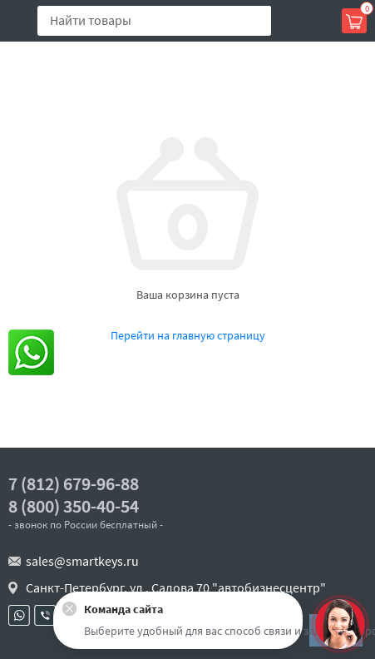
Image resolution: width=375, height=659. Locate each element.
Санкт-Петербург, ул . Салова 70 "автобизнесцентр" (176, 587)
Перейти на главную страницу (188, 335)
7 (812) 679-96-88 (73, 484)
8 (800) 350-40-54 (73, 506)
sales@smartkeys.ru (82, 560)
